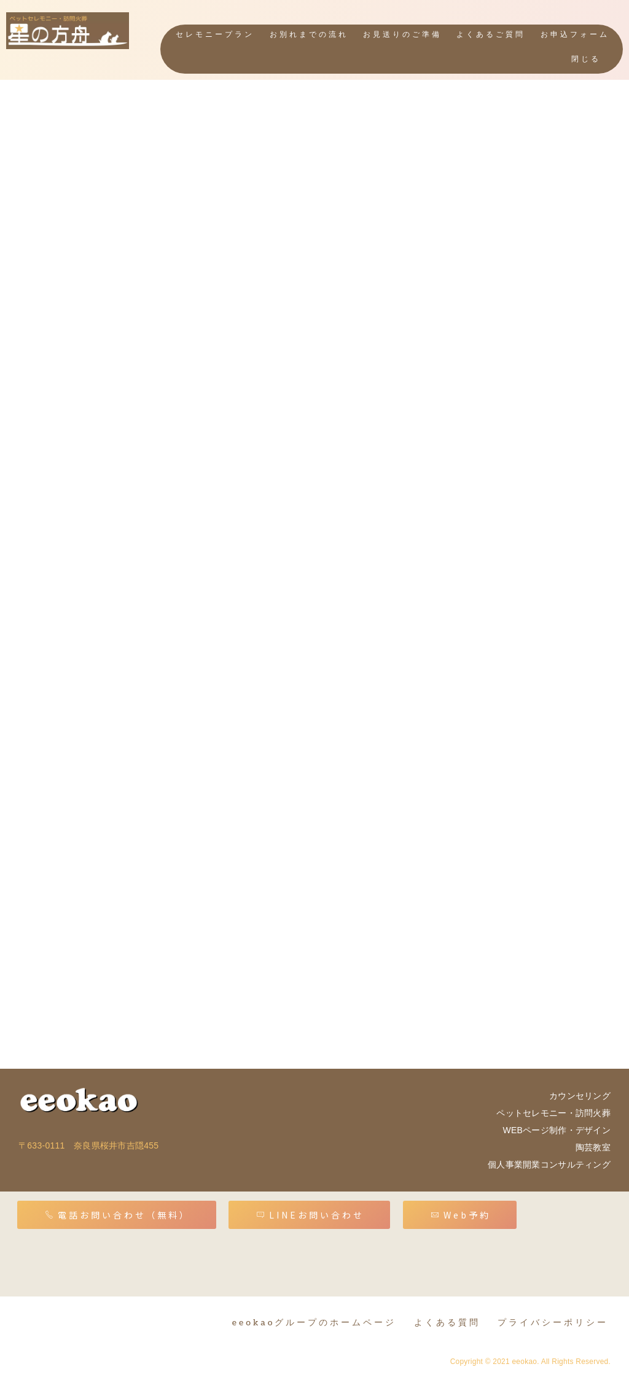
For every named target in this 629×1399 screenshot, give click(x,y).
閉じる (586, 59)
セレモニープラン (215, 34)
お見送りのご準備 (402, 34)
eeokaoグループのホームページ (314, 1322)
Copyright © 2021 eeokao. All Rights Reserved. (530, 1361)
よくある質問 (447, 1322)
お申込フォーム (575, 34)
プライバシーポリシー (553, 1322)
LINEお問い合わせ (310, 1215)
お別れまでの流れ (309, 34)
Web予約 (461, 1215)
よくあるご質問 (491, 34)
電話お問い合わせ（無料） (117, 1215)
